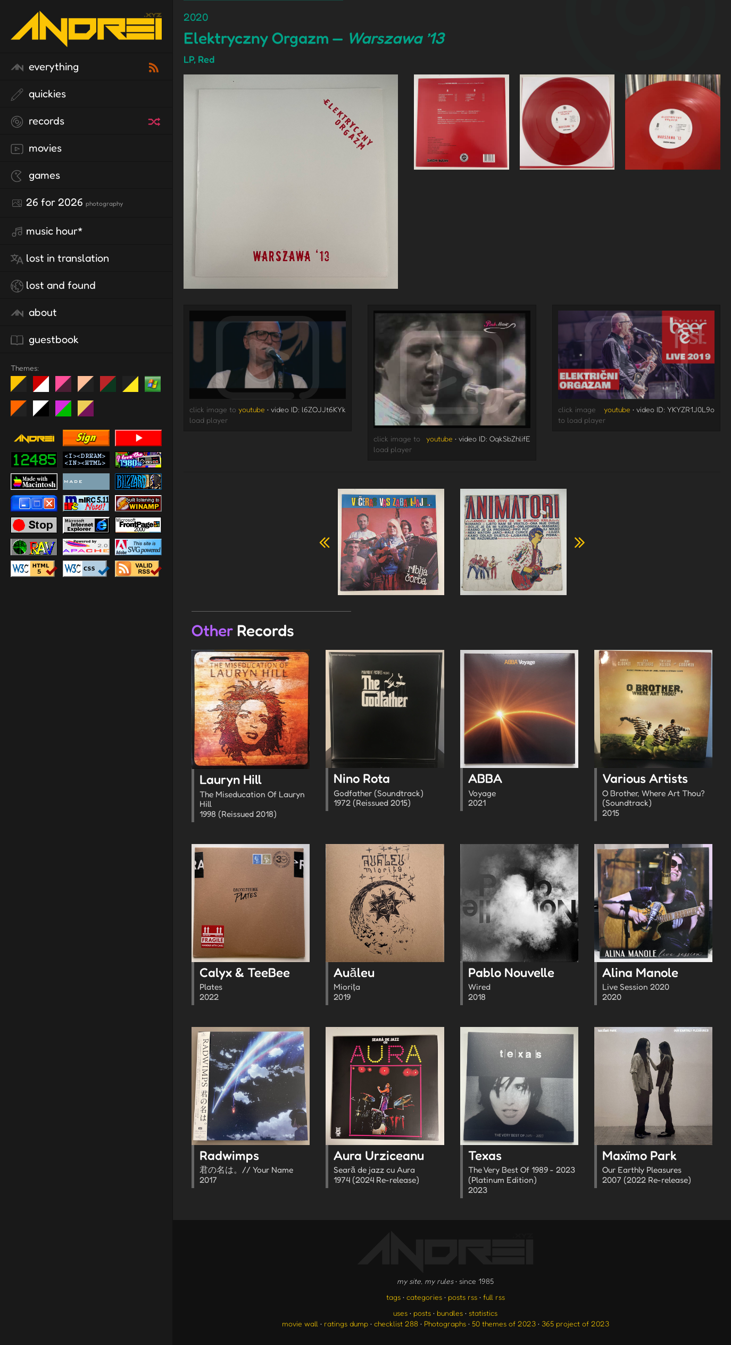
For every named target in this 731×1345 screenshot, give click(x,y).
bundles (450, 1312)
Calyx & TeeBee (255, 985)
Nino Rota (389, 791)
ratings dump (346, 1323)
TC (90, 412)
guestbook (45, 340)
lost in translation (60, 258)
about (34, 313)
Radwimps (255, 1168)
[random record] (155, 120)
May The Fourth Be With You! (134, 388)
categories (424, 1296)
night (23, 388)
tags (393, 1296)
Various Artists (657, 796)
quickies (38, 94)
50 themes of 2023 (504, 1323)
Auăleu (389, 985)
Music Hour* (47, 231)
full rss (494, 1296)
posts (422, 1312)
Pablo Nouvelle (523, 985)
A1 (67, 412)
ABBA (523, 791)
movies (36, 148)
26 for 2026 (67, 203)
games (35, 175)
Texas (523, 1173)
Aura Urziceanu (389, 1168)
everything (45, 67)
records (37, 121)
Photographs (445, 1323)
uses (400, 1312)
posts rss (462, 1296)
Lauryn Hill (255, 797)
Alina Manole (657, 985)
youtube (251, 409)
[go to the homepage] (86, 40)
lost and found (53, 286)
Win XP (153, 384)
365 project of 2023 (575, 1323)
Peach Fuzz (90, 388)
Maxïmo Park (657, 1168)
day (45, 388)
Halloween (23, 412)
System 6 (45, 412)
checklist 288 (396, 1323)
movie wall (300, 1323)
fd (66, 388)
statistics (483, 1312)
